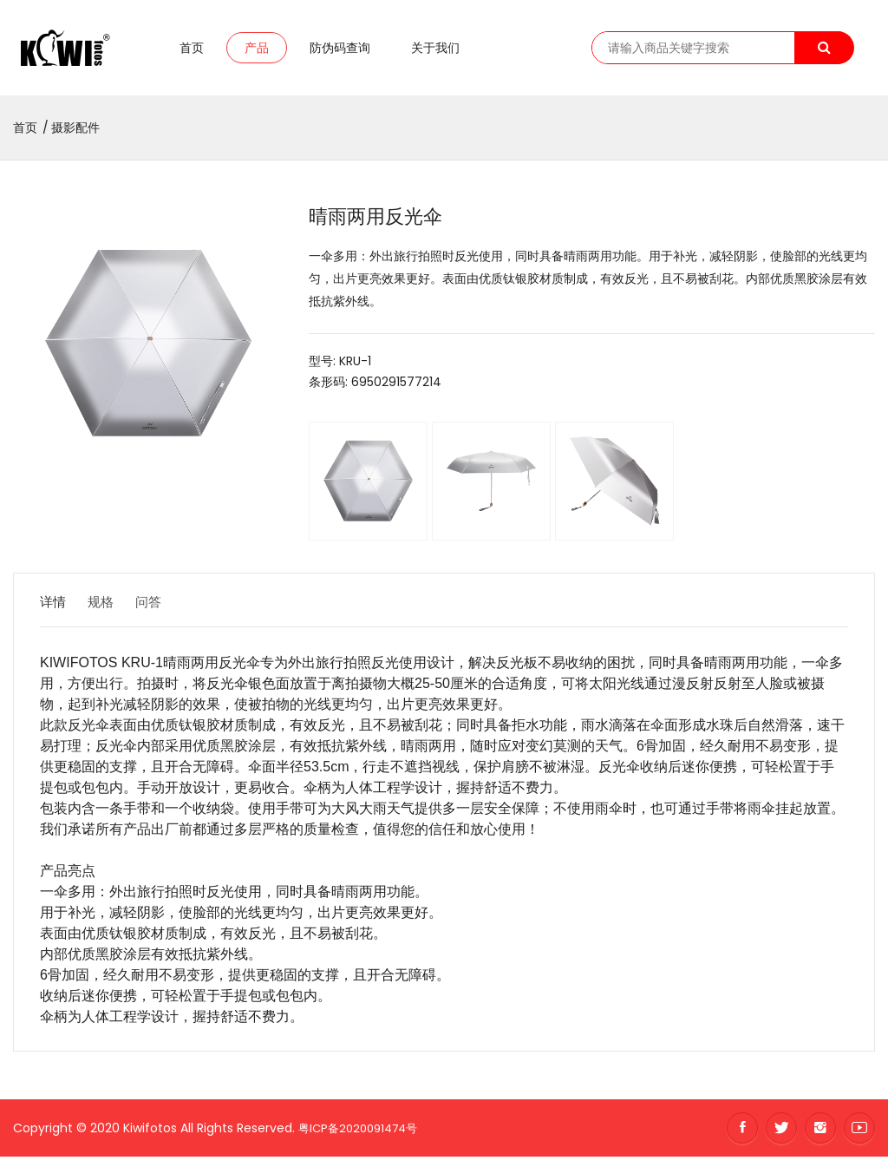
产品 (257, 53)
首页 (192, 53)
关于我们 (435, 53)
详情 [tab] (54, 612)
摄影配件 (75, 138)
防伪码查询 (340, 53)
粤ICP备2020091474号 (363, 1137)
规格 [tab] (112, 612)
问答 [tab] (170, 612)
